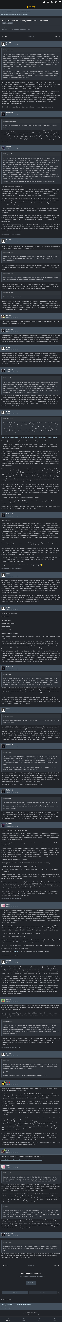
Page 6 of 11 (31, 36)
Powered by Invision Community (31, 1314)
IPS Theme (27, 1312)
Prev (6, 36)
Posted (12, 45)
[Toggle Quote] (4, 50)
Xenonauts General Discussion (22, 29)
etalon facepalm (16, 951)
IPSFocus (34, 1312)
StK (4, 28)
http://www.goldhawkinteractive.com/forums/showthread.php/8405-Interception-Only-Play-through (29, 437)
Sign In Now (31, 1283)
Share (15, 1292)
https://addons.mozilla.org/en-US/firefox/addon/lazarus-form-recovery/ (21, 1160)
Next (56, 36)
